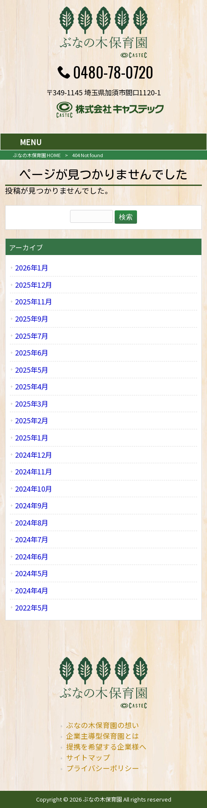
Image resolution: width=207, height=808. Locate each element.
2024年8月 (31, 522)
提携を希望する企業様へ (106, 746)
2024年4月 (31, 590)
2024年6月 (31, 556)
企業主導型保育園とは (102, 736)
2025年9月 (31, 318)
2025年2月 (31, 420)
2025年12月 (33, 284)
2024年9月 (31, 505)
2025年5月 (31, 370)
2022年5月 (31, 607)
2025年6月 (31, 352)
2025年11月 (33, 301)
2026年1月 (31, 267)
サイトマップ (88, 757)
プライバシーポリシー (102, 768)
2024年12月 (33, 455)
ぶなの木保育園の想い (102, 725)
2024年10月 (33, 488)
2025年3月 (31, 403)
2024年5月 (31, 573)
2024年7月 (31, 539)
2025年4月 (31, 386)
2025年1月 (31, 437)
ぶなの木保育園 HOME (37, 155)
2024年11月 (33, 471)
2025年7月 (31, 336)
